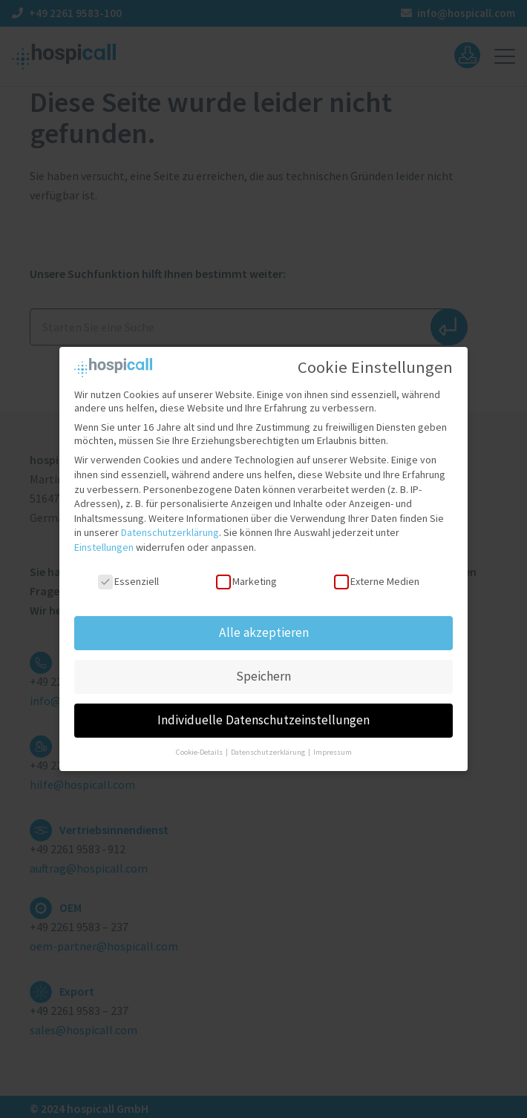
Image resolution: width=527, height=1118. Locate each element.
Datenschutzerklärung (170, 520)
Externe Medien (376, 568)
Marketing (246, 568)
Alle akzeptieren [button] (264, 620)
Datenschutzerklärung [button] (269, 740)
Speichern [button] (263, 664)
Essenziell (128, 568)
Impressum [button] (332, 740)
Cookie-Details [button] (200, 740)
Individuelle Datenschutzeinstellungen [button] (263, 708)
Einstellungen (104, 534)
